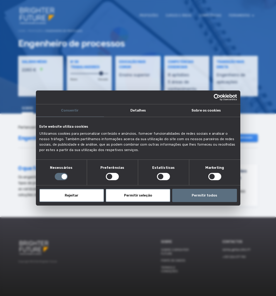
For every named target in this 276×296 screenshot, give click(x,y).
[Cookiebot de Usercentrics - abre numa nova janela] (217, 97)
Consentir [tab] (70, 110)
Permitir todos (204, 195)
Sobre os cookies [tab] (206, 110)
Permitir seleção (138, 195)
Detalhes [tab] (138, 110)
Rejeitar (71, 195)
